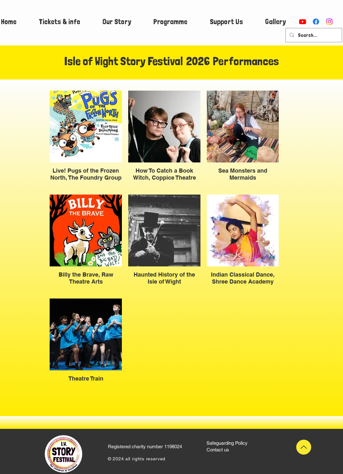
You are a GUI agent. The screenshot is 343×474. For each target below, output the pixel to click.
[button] (59, 22)
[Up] (303, 447)
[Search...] (313, 35)
